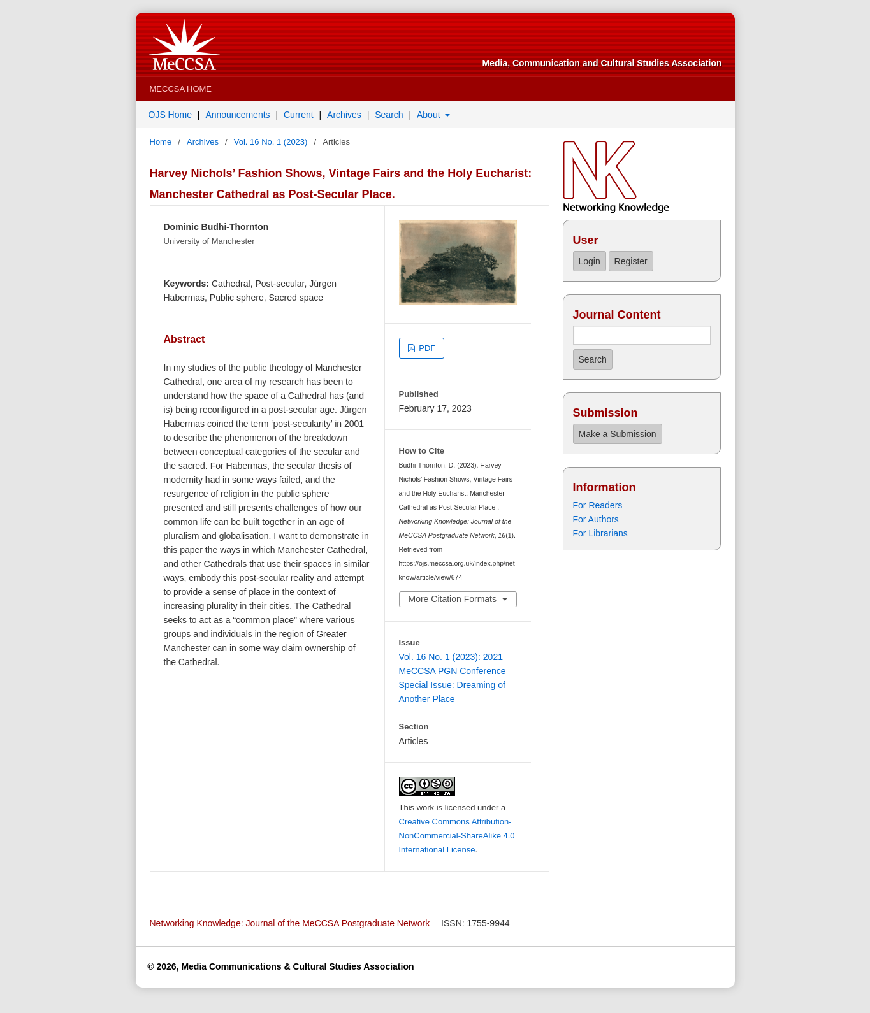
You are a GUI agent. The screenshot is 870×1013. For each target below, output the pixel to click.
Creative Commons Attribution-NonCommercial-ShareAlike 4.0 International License (457, 835)
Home (162, 142)
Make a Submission (617, 434)
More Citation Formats (453, 599)
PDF (426, 348)
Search (389, 115)
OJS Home (170, 115)
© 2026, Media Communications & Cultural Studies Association (280, 966)
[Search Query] (642, 335)
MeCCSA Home (181, 89)
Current (299, 115)
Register (631, 261)
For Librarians (600, 533)
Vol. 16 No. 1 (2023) (272, 142)
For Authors (596, 519)
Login (589, 261)
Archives (344, 115)
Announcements (237, 115)
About (429, 115)
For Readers (598, 505)
